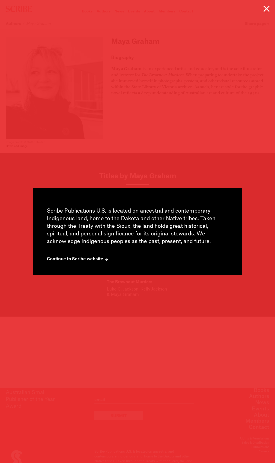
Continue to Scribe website (77, 258)
